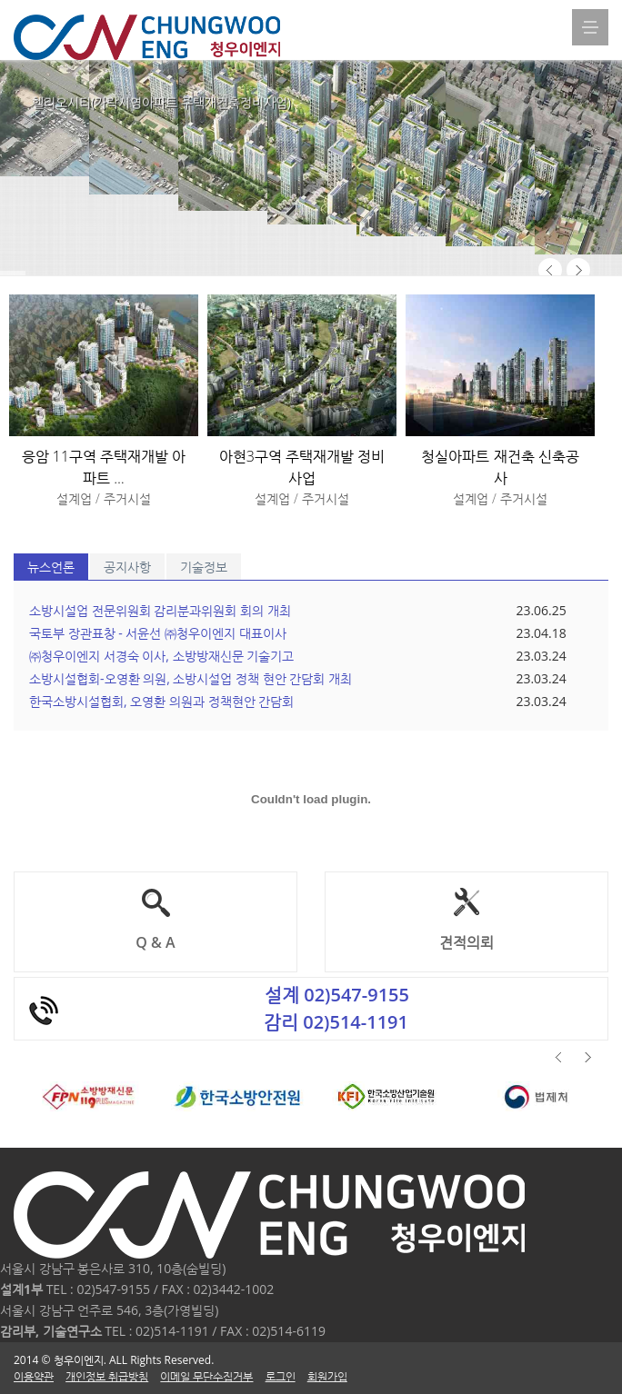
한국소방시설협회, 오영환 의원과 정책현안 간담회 (161, 701)
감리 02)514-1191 (336, 1022)
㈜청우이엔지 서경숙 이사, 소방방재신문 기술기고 (161, 655)
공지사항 (127, 566)
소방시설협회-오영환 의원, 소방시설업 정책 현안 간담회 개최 (190, 678)
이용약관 (34, 1376)
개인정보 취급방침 (106, 1376)
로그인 (281, 1376)
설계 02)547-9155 (337, 994)
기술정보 (203, 566)
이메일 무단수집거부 (206, 1376)
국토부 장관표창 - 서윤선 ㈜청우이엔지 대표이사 (157, 633)
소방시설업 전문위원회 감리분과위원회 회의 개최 (160, 610)
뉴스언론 (51, 566)
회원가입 (327, 1376)
